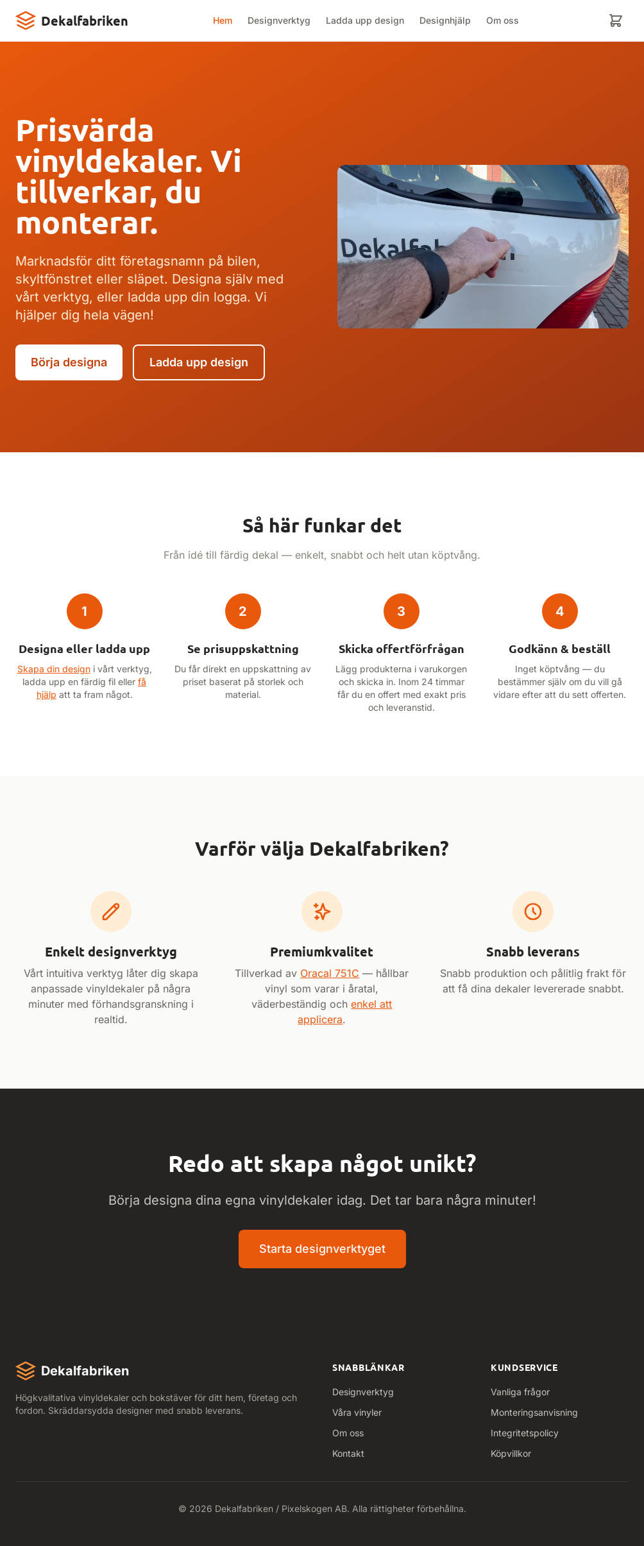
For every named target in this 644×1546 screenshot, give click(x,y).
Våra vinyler (357, 1412)
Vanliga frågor (520, 1391)
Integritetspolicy (525, 1432)
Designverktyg (279, 20)
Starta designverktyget (322, 1248)
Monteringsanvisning (534, 1412)
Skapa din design (53, 668)
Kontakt (348, 1453)
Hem (222, 20)
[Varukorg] (616, 20)
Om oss (502, 20)
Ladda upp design (365, 20)
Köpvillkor (511, 1453)
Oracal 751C (329, 973)
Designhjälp (445, 20)
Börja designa (69, 362)
